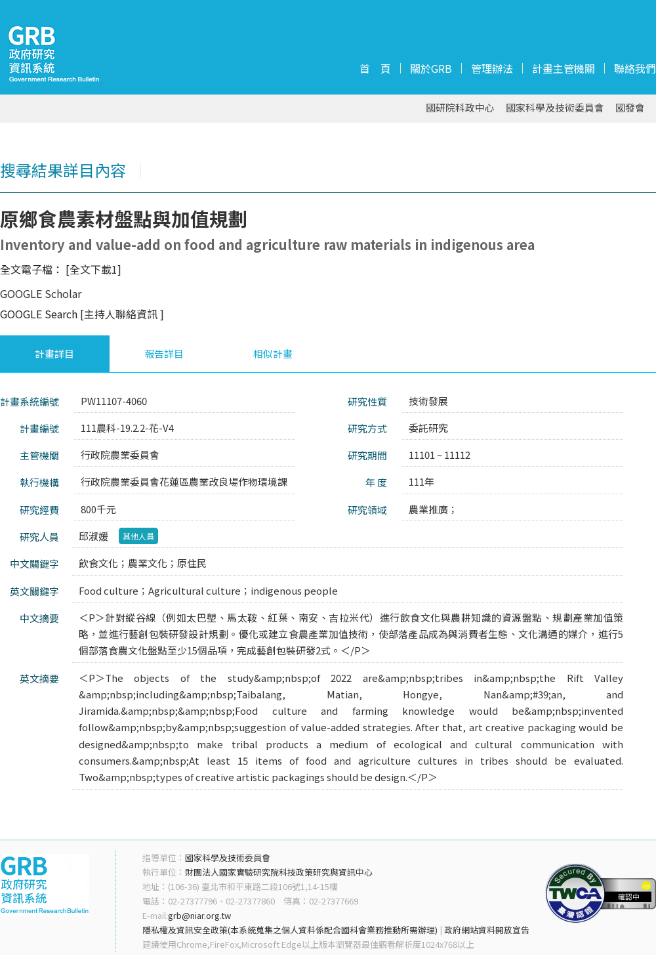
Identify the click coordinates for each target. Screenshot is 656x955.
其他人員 (138, 535)
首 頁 (375, 68)
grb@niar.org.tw (199, 915)
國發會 (630, 108)
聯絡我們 (635, 68)
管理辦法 (492, 68)
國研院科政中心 (460, 108)
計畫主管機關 (563, 68)
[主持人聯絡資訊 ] (122, 314)
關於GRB (431, 68)
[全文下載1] (93, 269)
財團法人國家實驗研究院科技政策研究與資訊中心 (279, 872)
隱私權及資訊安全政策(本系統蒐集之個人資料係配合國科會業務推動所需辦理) (290, 929)
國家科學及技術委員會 (555, 108)
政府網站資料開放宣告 (486, 929)
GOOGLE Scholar (40, 293)
